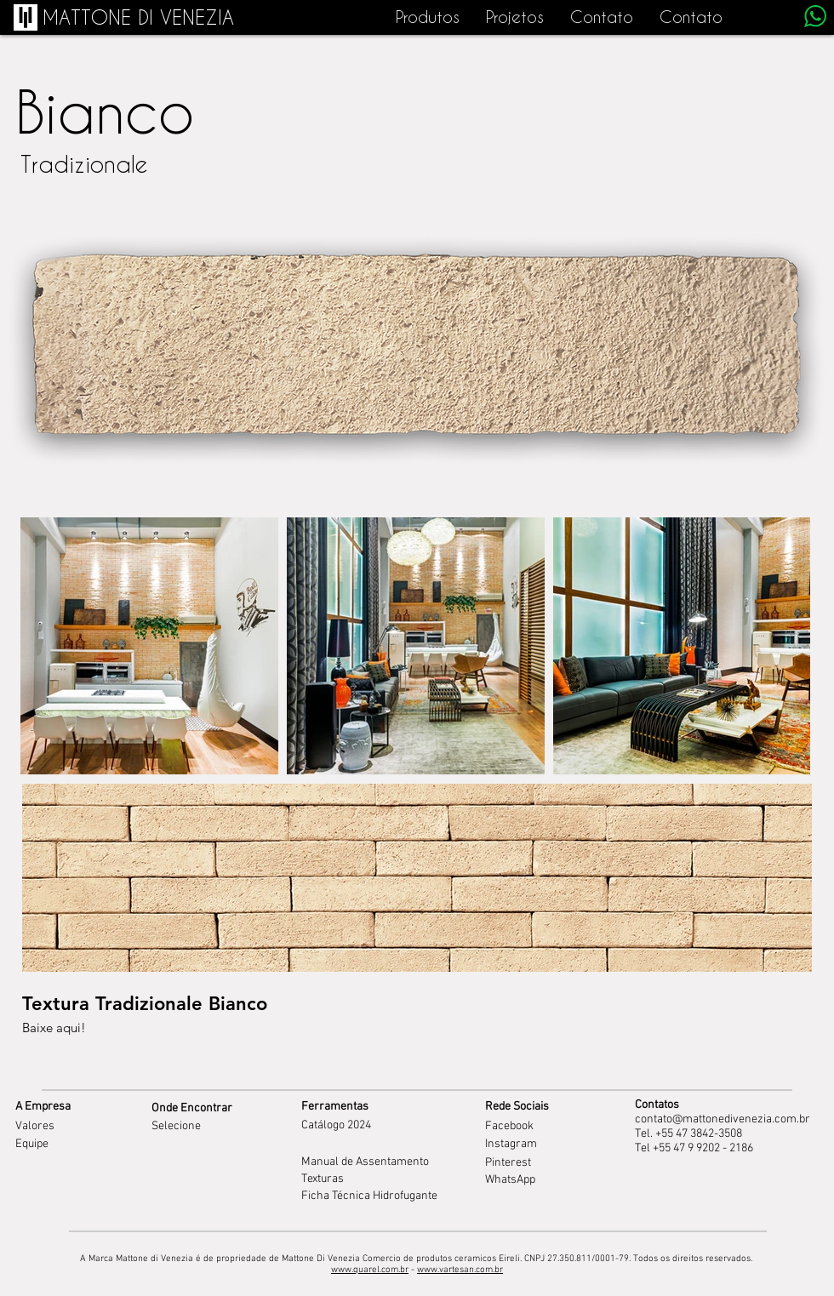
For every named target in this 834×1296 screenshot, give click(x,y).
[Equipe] (78, 1144)
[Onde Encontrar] (219, 1108)
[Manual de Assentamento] (369, 1162)
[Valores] (78, 1126)
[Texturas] (364, 1179)
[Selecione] (219, 1126)
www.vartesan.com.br (460, 1270)
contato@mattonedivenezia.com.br (722, 1119)
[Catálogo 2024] (388, 1126)
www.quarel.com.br (369, 1270)
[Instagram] (529, 1144)
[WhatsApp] (529, 1180)
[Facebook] (527, 1126)
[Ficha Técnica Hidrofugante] (369, 1196)
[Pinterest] (529, 1163)
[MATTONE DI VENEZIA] (138, 17)
